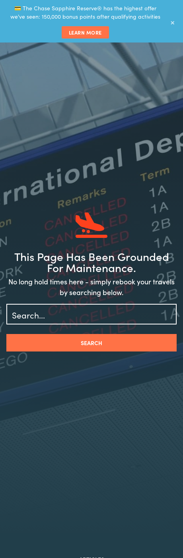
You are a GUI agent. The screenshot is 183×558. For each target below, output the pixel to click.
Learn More (85, 32)
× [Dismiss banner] (172, 21)
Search (91, 343)
